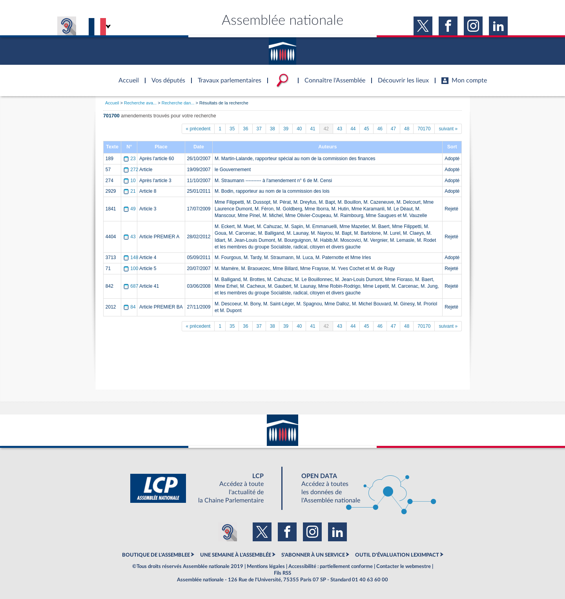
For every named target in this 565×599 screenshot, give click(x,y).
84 (130, 307)
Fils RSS (282, 573)
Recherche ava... (140, 102)
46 (380, 128)
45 (366, 128)
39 (285, 128)
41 (312, 128)
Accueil (112, 102)
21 (130, 191)
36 (245, 128)
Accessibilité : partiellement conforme (330, 566)
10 (130, 180)
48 (406, 128)
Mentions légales (266, 566)
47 (393, 128)
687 (131, 286)
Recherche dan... (178, 102)
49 (130, 209)
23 (130, 158)
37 (259, 128)
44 (352, 128)
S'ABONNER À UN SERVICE (313, 555)
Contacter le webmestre (403, 566)
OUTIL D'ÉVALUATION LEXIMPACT (397, 555)
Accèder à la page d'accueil (126, 75)
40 (299, 128)
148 (131, 257)
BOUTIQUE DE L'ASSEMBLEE (156, 555)
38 (272, 128)
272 (131, 169)
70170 (423, 128)
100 (131, 268)
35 (232, 128)
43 (339, 128)
